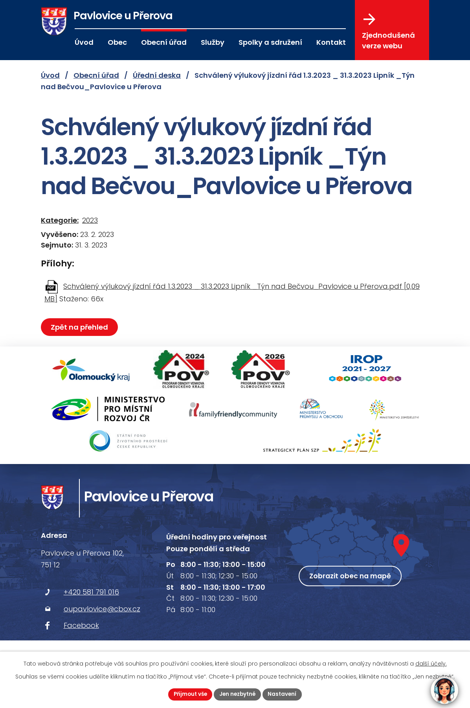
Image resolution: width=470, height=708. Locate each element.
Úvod (84, 42)
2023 (90, 220)
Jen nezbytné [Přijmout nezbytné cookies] (238, 694)
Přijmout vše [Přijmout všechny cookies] (188, 694)
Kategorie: (60, 220)
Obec (117, 42)
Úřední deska (157, 75)
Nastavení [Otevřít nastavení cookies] (284, 694)
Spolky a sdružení (270, 42)
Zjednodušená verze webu (388, 31)
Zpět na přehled (80, 327)
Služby (212, 42)
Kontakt (331, 42)
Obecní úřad (164, 42)
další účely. (431, 663)
